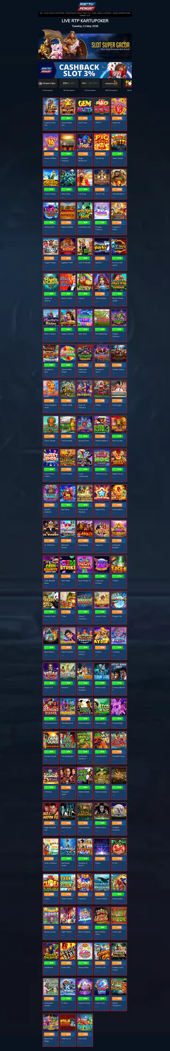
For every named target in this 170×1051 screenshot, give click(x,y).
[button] (130, 83)
